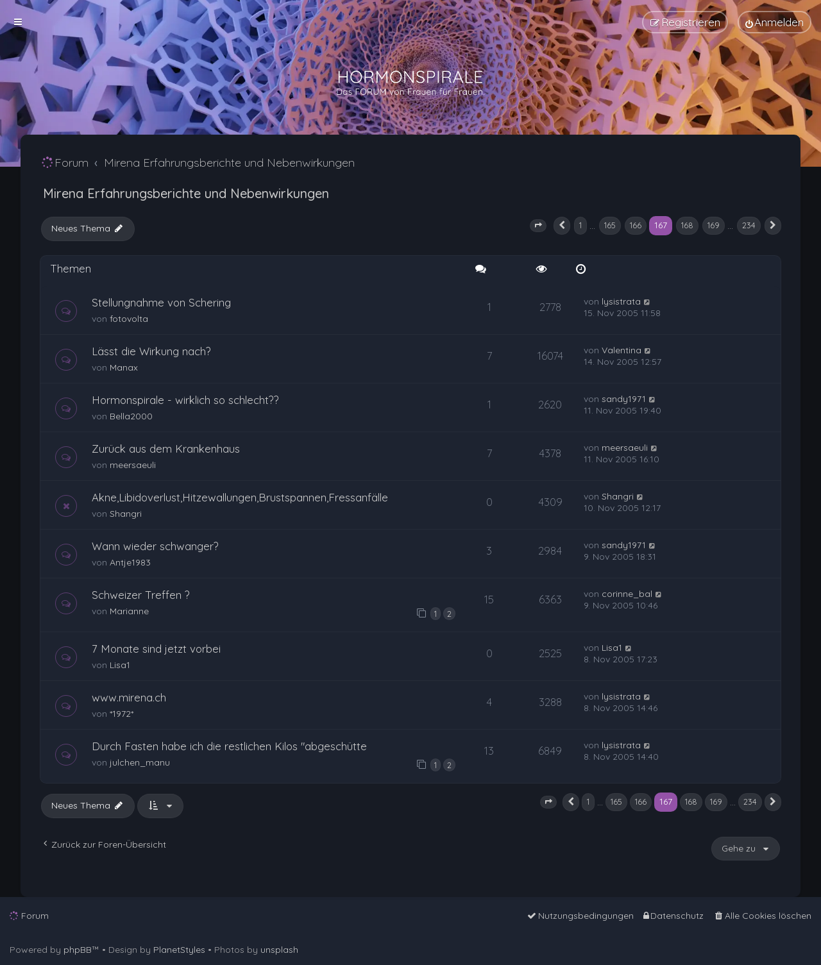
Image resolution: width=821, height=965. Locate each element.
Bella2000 (131, 416)
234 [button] (749, 225)
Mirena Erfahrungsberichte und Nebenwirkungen (186, 193)
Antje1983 (130, 562)
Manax (124, 367)
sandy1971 (624, 399)
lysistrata (621, 301)
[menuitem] (774, 22)
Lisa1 (120, 665)
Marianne (129, 611)
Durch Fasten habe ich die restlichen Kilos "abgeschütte (229, 746)
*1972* (121, 713)
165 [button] (610, 225)
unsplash (279, 949)
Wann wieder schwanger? (155, 546)
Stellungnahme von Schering (161, 302)
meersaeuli (133, 465)
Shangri (126, 513)
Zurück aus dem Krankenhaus (166, 448)
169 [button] (713, 225)
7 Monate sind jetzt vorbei (156, 648)
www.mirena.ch (129, 697)
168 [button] (687, 225)
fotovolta (129, 318)
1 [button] (580, 225)
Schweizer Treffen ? (141, 594)
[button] (538, 225)
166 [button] (635, 225)
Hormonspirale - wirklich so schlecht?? (185, 400)
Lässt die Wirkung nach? (151, 351)
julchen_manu (140, 762)
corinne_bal (627, 594)
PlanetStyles (179, 949)
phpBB (77, 949)
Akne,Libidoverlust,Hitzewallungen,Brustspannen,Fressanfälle (240, 497)
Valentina (621, 350)
